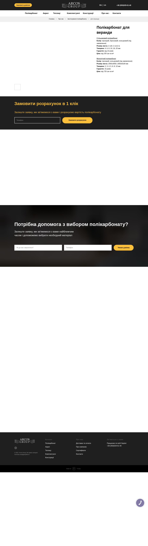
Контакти (79, 454)
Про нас (61, 19)
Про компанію (81, 447)
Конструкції (49, 457)
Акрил (47, 447)
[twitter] (15, 448)
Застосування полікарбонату (77, 19)
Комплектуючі (50, 454)
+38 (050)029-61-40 (114, 446)
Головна (51, 19)
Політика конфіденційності (22, 454)
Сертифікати (81, 450)
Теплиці (48, 450)
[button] (23, 5)
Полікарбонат (50, 443)
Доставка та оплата (83, 443)
